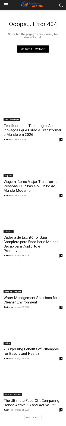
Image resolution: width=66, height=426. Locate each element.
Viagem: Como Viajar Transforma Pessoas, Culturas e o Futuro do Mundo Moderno (30, 186)
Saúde (7, 343)
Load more (33, 417)
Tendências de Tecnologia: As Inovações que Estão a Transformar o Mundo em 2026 (32, 130)
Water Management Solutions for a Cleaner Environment (32, 300)
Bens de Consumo (13, 292)
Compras (8, 231)
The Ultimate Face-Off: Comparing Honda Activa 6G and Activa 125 (31, 402)
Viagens (8, 175)
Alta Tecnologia (12, 119)
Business (8, 139)
